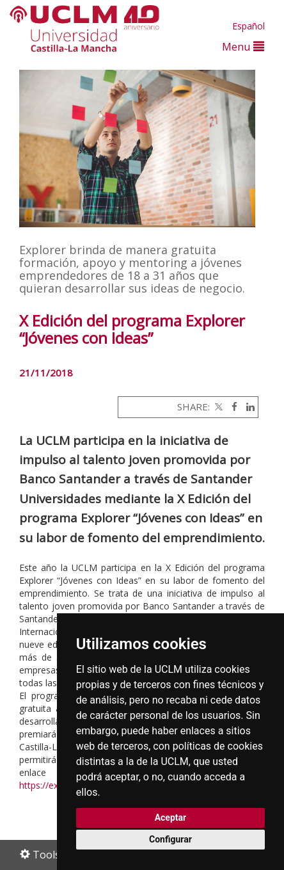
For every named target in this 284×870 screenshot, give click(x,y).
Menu (243, 46)
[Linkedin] (247, 406)
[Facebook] (231, 406)
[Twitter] (217, 406)
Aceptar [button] (171, 817)
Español (248, 26)
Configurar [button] (170, 839)
